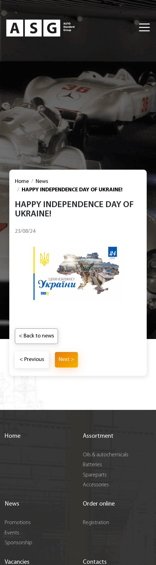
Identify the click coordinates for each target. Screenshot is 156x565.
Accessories (96, 485)
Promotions (18, 523)
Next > (66, 360)
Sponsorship (18, 543)
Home (22, 182)
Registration (96, 523)
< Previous (32, 360)
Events (12, 533)
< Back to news (36, 336)
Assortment (98, 436)
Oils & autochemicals (105, 455)
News (42, 182)
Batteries (92, 465)
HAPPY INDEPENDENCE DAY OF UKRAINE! (72, 190)
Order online (99, 504)
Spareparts (95, 475)
